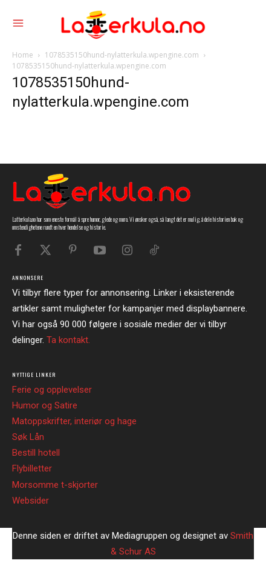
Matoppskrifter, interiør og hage (74, 421)
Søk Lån (28, 436)
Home (22, 55)
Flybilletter (32, 468)
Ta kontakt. (68, 340)
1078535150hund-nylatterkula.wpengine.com (122, 55)
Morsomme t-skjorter (55, 484)
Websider (30, 500)
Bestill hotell (36, 452)
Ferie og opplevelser (52, 389)
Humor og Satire (44, 405)
